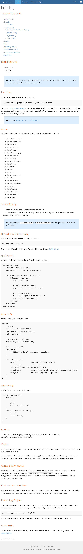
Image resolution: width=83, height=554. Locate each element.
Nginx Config (11, 35)
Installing (7, 22)
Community (36, 2)
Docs (18, 2)
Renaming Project (10, 47)
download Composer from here (27, 120)
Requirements (9, 19)
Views (6, 44)
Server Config (9, 27)
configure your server (16, 108)
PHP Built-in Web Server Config (18, 30)
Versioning (7, 55)
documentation (6, 533)
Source (25, 2)
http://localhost (53, 249)
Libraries (10, 24)
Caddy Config (11, 38)
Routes (6, 41)
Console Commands (11, 49)
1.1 (74, 2)
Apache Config (12, 33)
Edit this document (8, 539)
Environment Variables (12, 52)
